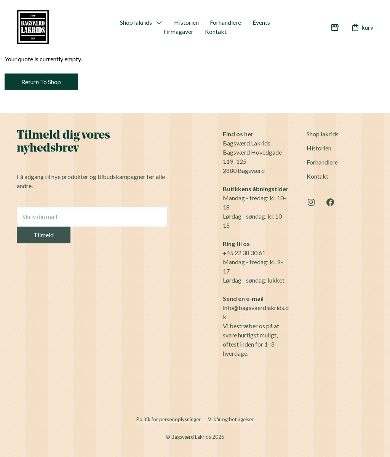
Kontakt (216, 31)
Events (261, 22)
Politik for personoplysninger (168, 419)
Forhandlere (225, 22)
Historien (186, 22)
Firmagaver (178, 31)
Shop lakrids (136, 22)
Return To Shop (41, 81)
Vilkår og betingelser (231, 419)
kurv (362, 27)
